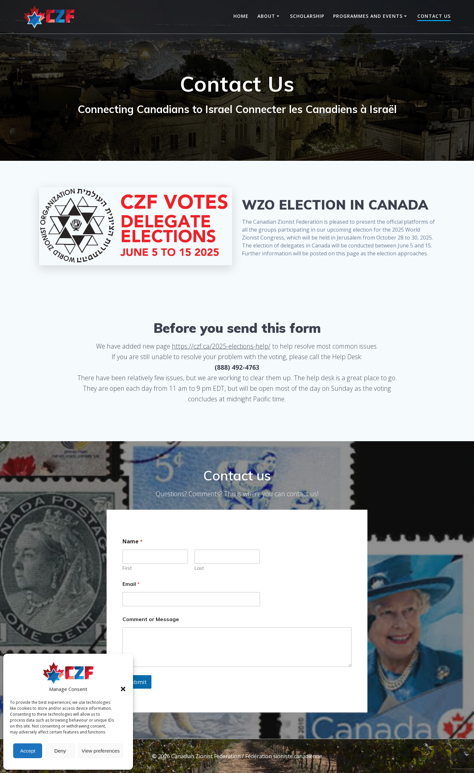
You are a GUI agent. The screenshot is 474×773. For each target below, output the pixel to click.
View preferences (101, 751)
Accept (27, 751)
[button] (123, 689)
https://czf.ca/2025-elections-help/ (221, 346)
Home (241, 16)
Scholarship (307, 16)
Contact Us (434, 16)
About (266, 16)
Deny (60, 751)
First (127, 568)
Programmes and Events (368, 16)
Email (131, 584)
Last (199, 568)
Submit (136, 682)
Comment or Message (150, 619)
